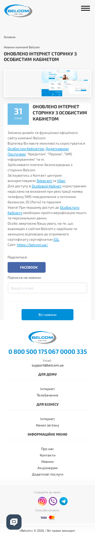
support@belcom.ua (48, 365)
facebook (31, 501)
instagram (42, 501)
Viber (61, 180)
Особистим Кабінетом (26, 148)
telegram (63, 501)
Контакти (47, 455)
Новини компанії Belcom (22, 47)
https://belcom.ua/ (32, 244)
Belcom (23, 11)
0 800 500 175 (27, 351)
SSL (56, 239)
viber (53, 501)
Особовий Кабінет (47, 186)
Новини (47, 461)
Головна (9, 37)
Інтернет (47, 389)
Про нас (47, 449)
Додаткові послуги (47, 474)
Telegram (44, 180)
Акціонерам (47, 468)
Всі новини (47, 314)
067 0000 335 (67, 351)
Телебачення (47, 395)
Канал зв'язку (47, 425)
